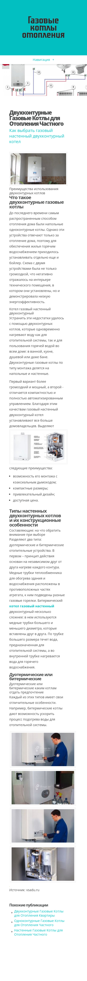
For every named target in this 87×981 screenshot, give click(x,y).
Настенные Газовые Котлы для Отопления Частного (38, 932)
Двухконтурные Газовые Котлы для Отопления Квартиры (39, 913)
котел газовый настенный (31, 606)
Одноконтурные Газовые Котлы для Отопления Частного (39, 922)
